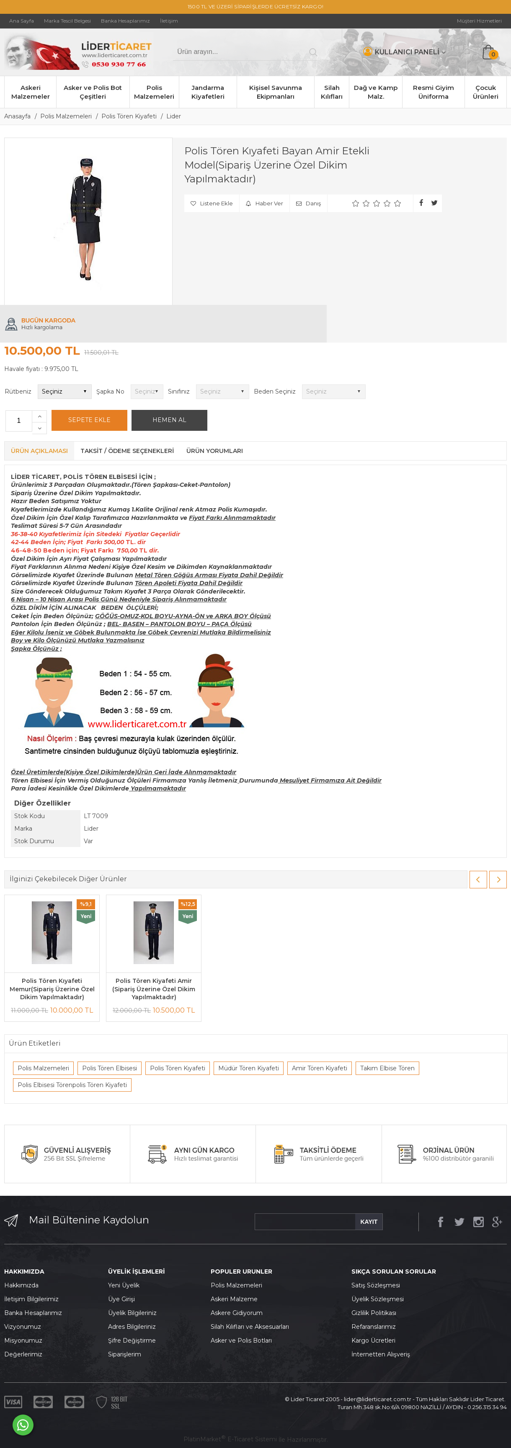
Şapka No (110, 391)
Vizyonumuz (22, 1326)
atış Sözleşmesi (377, 1285)
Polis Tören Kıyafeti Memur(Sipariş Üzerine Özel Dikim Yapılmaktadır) (52, 989)
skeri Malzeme (236, 1299)
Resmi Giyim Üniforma (433, 92)
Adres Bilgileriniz (132, 1326)
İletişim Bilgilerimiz (31, 1299)
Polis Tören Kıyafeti (177, 1068)
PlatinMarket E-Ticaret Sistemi (230, 1439)
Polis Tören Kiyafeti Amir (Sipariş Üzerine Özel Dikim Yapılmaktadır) (153, 989)
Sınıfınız (179, 391)
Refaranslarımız (373, 1326)
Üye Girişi (121, 1299)
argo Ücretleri (375, 1340)
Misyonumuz (23, 1340)
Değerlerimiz (23, 1354)
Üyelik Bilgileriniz (132, 1313)
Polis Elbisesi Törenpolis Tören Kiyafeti (72, 1085)
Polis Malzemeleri (154, 92)
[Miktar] (18, 421)
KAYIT (368, 1221)
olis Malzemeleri (238, 1285)
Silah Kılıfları (332, 92)
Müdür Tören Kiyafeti (248, 1068)
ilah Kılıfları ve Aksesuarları (251, 1326)
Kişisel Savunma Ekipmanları (275, 92)
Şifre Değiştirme (132, 1340)
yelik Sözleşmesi (380, 1299)
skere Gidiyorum (239, 1313)
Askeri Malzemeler (30, 92)
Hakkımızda (21, 1285)
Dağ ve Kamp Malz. (375, 92)
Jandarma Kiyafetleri (208, 92)
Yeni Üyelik (123, 1285)
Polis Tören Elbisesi (109, 1068)
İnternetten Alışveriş (380, 1354)
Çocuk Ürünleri (485, 92)
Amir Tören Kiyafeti (319, 1068)
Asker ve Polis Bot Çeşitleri (93, 92)
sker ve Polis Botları (243, 1340)
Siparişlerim (124, 1354)
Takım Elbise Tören (387, 1068)
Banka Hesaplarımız (33, 1313)
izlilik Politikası (376, 1313)
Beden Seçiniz (275, 391)
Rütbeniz (18, 391)
